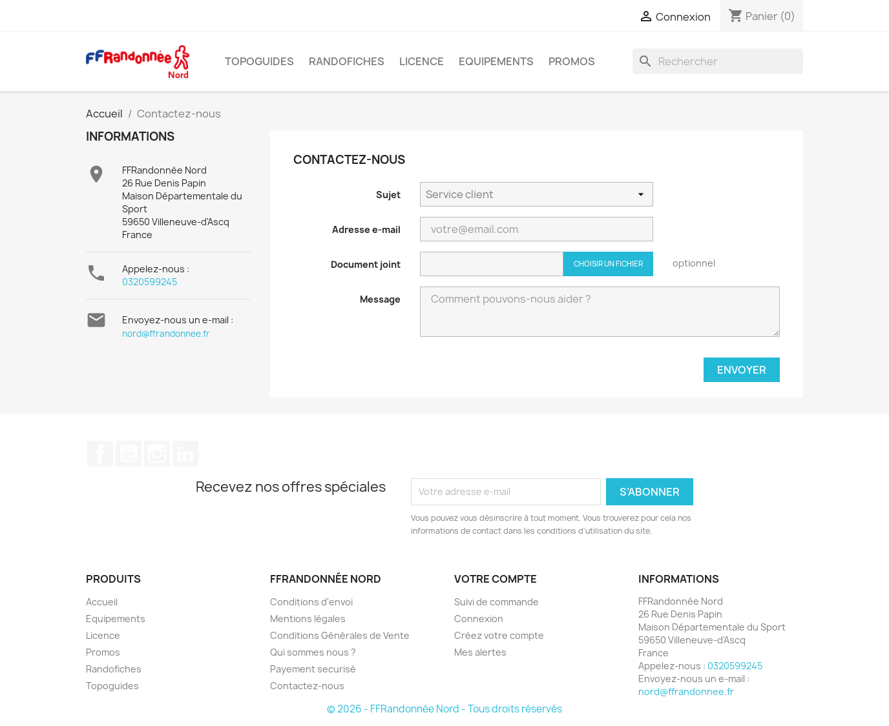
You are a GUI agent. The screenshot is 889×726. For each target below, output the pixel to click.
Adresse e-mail (366, 229)
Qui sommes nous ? (313, 652)
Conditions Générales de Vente (340, 635)
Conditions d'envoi (311, 602)
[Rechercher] (718, 61)
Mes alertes (480, 652)
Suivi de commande (496, 602)
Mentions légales (308, 618)
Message (380, 299)
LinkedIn (185, 454)
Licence (421, 61)
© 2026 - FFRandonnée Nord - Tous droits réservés (444, 709)
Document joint (366, 264)
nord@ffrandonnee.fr (166, 333)
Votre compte (495, 579)
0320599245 (149, 282)
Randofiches (346, 61)
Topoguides (259, 61)
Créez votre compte (499, 635)
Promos (572, 61)
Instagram (157, 454)
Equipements (496, 61)
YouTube (128, 454)
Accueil (102, 602)
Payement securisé (313, 669)
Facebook (100, 454)
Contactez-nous (307, 686)
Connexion (478, 618)
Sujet (388, 194)
